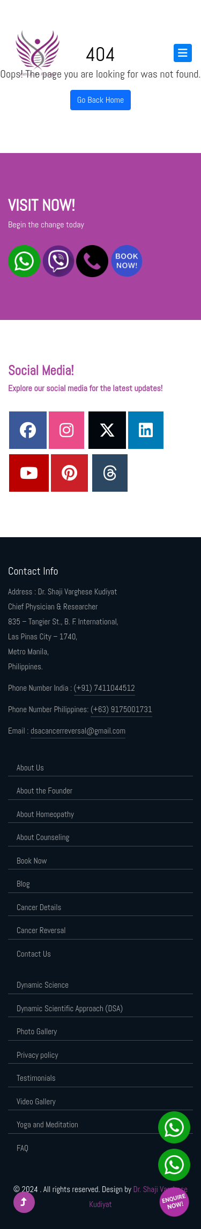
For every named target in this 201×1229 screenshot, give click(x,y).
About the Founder (44, 790)
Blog (23, 884)
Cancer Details (39, 907)
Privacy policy (37, 1055)
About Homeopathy (45, 814)
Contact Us (34, 954)
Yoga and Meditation (47, 1124)
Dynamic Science (43, 985)
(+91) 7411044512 (104, 688)
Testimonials (36, 1078)
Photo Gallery (37, 1031)
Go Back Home (100, 99)
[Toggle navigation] (183, 53)
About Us (30, 767)
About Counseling (43, 837)
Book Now (32, 861)
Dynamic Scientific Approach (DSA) (70, 1008)
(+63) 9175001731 (121, 709)
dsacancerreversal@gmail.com (78, 731)
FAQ (22, 1148)
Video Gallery (36, 1101)
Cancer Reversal (41, 930)
